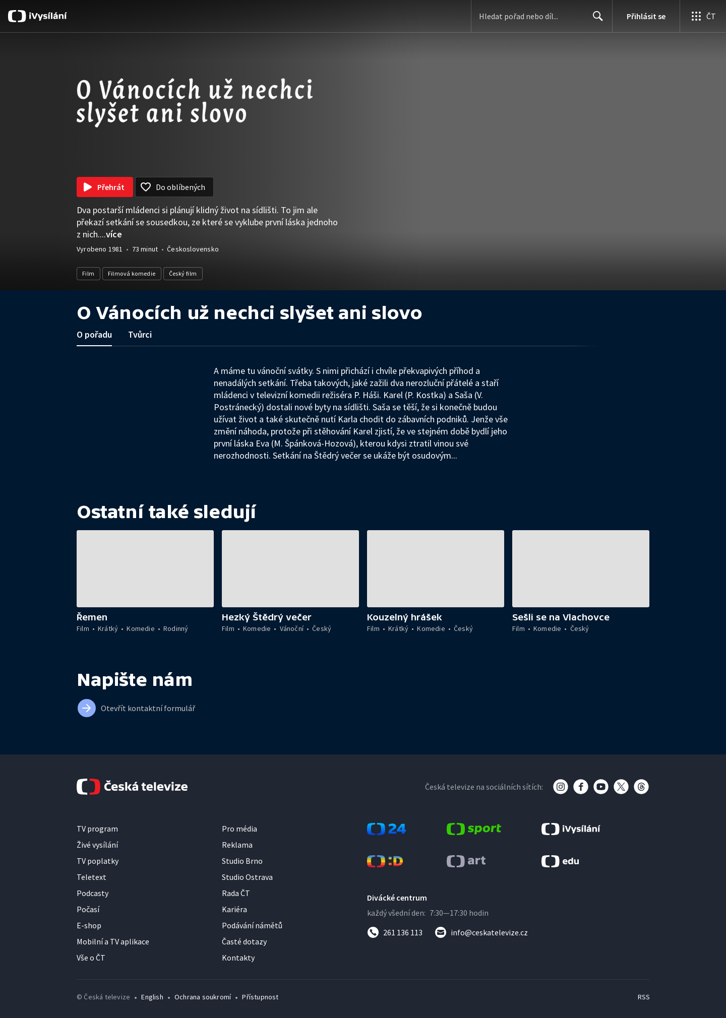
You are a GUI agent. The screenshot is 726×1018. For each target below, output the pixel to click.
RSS (644, 996)
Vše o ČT (91, 957)
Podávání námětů (252, 925)
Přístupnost (260, 996)
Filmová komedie (132, 273)
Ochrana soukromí (202, 996)
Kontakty (238, 957)
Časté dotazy (244, 941)
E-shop (89, 925)
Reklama (237, 845)
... (111, 234)
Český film (183, 273)
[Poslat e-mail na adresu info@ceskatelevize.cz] (481, 932)
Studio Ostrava (247, 877)
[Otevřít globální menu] (703, 16)
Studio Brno (242, 861)
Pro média (239, 828)
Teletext (91, 877)
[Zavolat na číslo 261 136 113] (394, 932)
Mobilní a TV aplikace (113, 941)
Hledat (595, 20)
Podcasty (92, 893)
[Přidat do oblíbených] (174, 187)
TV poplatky (97, 861)
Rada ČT (236, 893)
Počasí (88, 909)
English (152, 996)
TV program (97, 828)
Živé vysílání (97, 845)
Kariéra (234, 909)
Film (88, 273)
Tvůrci (140, 334)
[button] (145, 568)
